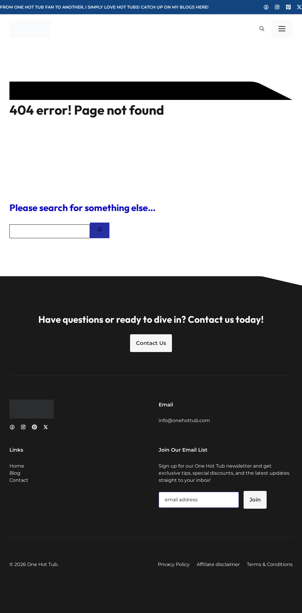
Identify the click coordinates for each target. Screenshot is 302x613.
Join (255, 500)
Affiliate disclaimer (218, 564)
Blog (14, 473)
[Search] (99, 231)
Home (16, 466)
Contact (18, 480)
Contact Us (151, 343)
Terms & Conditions (270, 564)
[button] (261, 29)
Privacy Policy (174, 564)
